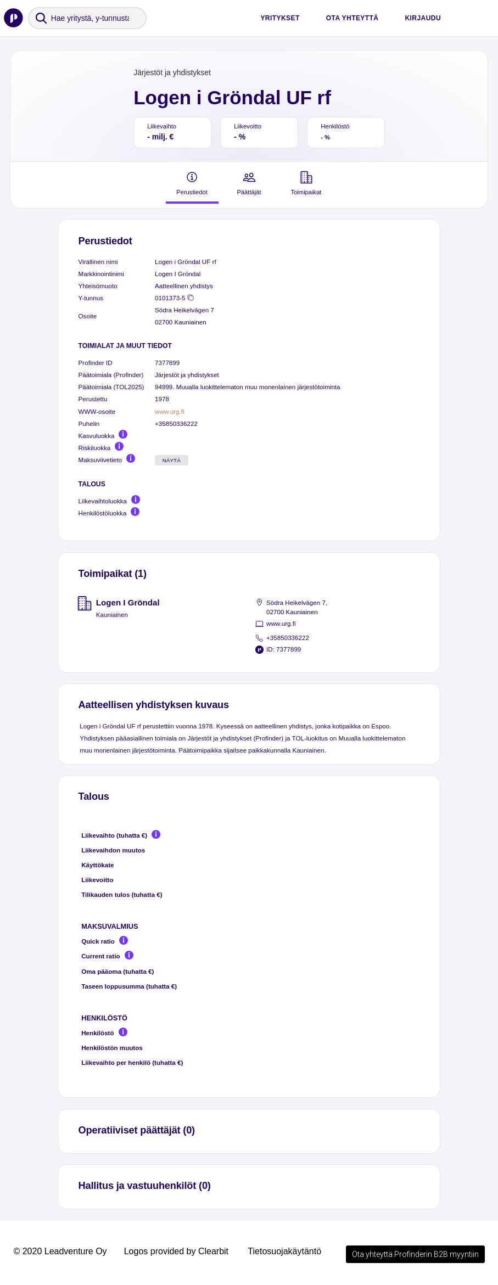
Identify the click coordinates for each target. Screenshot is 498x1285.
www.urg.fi (169, 411)
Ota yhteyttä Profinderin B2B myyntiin (415, 1254)
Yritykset (279, 18)
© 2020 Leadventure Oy (60, 1251)
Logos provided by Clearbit (176, 1251)
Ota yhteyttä (352, 18)
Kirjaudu (423, 18)
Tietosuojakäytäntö (284, 1251)
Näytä (172, 460)
